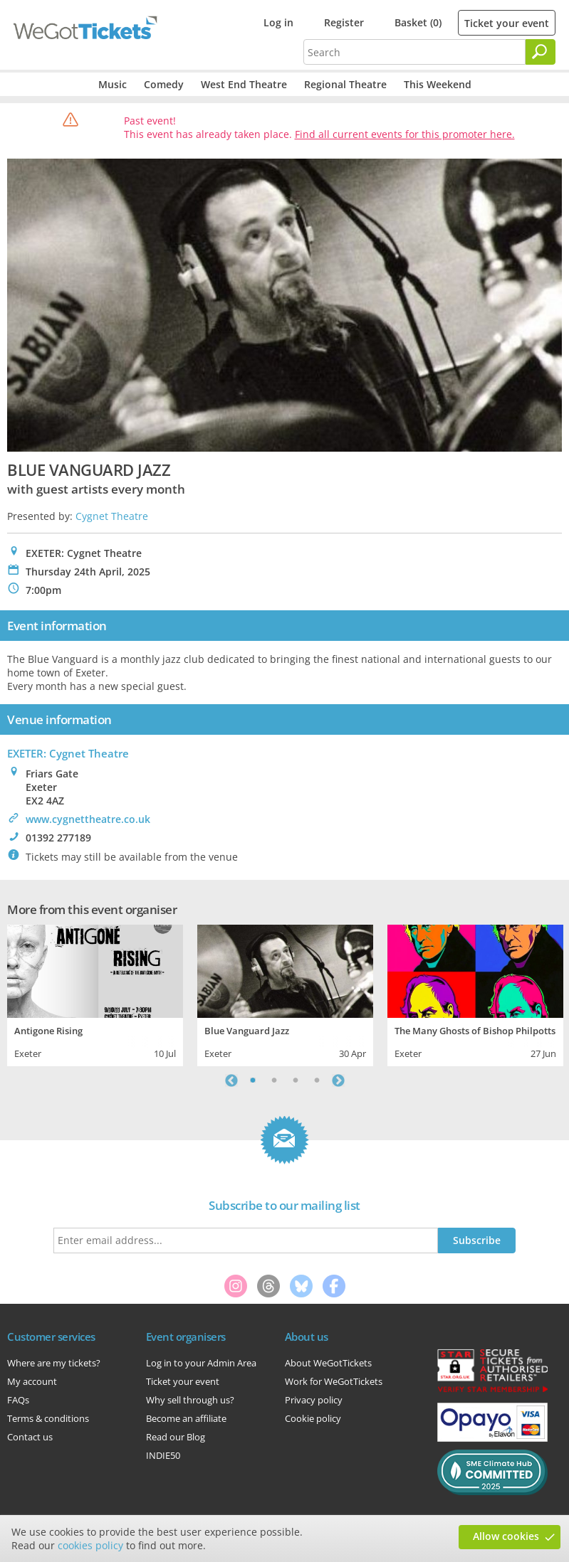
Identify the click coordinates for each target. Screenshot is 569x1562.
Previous (231, 1080)
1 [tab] (253, 1080)
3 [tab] (295, 1080)
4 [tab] (317, 1080)
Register (344, 22)
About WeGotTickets (328, 1362)
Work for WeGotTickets (333, 1381)
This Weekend (437, 84)
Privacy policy (314, 1399)
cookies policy (90, 1545)
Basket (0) (418, 22)
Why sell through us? (190, 1399)
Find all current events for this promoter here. (405, 134)
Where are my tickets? (53, 1362)
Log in (278, 22)
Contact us (30, 1436)
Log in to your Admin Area (201, 1362)
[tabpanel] (95, 993)
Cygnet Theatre (111, 516)
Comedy (164, 84)
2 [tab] (274, 1080)
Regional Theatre (345, 84)
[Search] (540, 52)
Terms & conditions (48, 1418)
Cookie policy (313, 1418)
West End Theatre (244, 84)
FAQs (18, 1399)
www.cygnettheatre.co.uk (88, 819)
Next (338, 1080)
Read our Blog (175, 1436)
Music (112, 84)
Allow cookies (506, 1536)
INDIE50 (163, 1455)
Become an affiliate (186, 1418)
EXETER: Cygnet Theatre (68, 753)
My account (32, 1381)
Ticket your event (506, 23)
